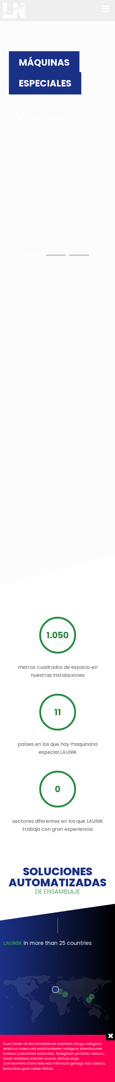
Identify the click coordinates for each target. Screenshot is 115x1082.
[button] (32, 255)
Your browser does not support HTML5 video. (69, 259)
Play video (49, 119)
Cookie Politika (42, 1068)
